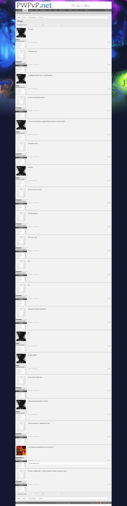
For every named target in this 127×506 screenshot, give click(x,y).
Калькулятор (62, 10)
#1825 (109, 134)
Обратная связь (95, 502)
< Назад (29, 24)
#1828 (109, 202)
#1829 (109, 226)
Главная (19, 10)
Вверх (109, 502)
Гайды (36, 10)
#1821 (109, 42)
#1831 (109, 274)
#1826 (109, 156)
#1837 (109, 414)
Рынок (55, 10)
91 (40, 24)
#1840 (109, 484)
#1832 (109, 298)
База (50, 10)
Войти (107, 10)
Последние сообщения (23, 12)
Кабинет (87, 10)
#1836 (109, 390)
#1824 (109, 110)
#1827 (109, 180)
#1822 (109, 64)
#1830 (109, 250)
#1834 (109, 346)
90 (38, 24)
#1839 (109, 460)
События (70, 10)
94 (47, 24)
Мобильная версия (21, 502)
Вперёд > (56, 24)
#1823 (109, 88)
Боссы (76, 10)
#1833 (109, 322)
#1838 (109, 436)
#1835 (109, 368)
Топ (81, 10)
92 (42, 24)
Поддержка (43, 10)
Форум (25, 10)
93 (45, 24)
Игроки (31, 10)
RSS (100, 503)
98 (52, 24)
